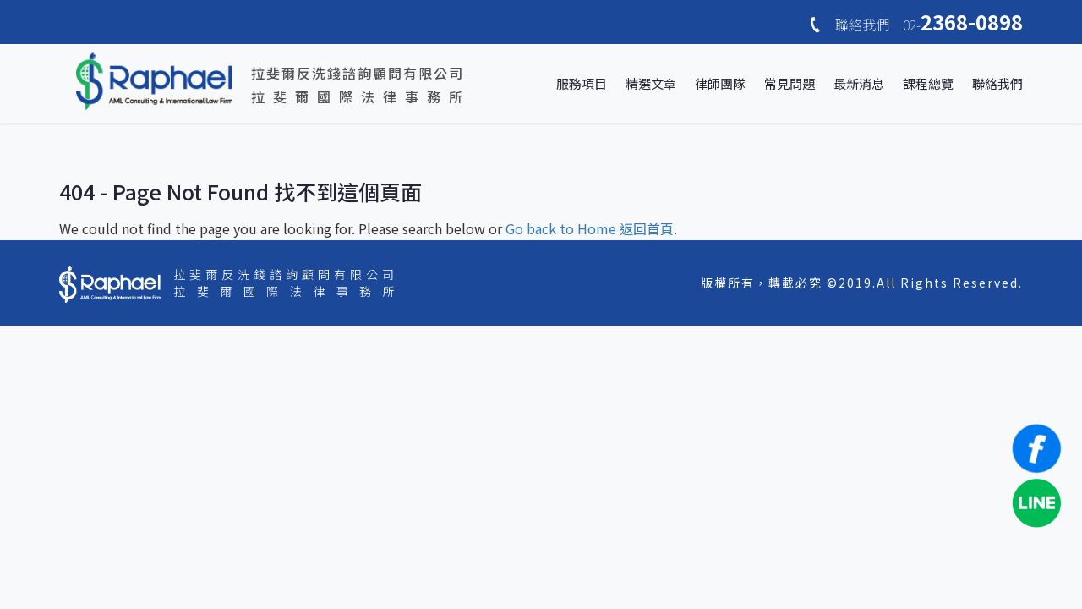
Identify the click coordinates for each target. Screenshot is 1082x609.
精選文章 (651, 83)
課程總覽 (928, 83)
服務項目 (581, 83)
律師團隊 (720, 83)
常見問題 (789, 83)
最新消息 (858, 83)
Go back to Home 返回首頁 (589, 228)
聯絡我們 (997, 83)
